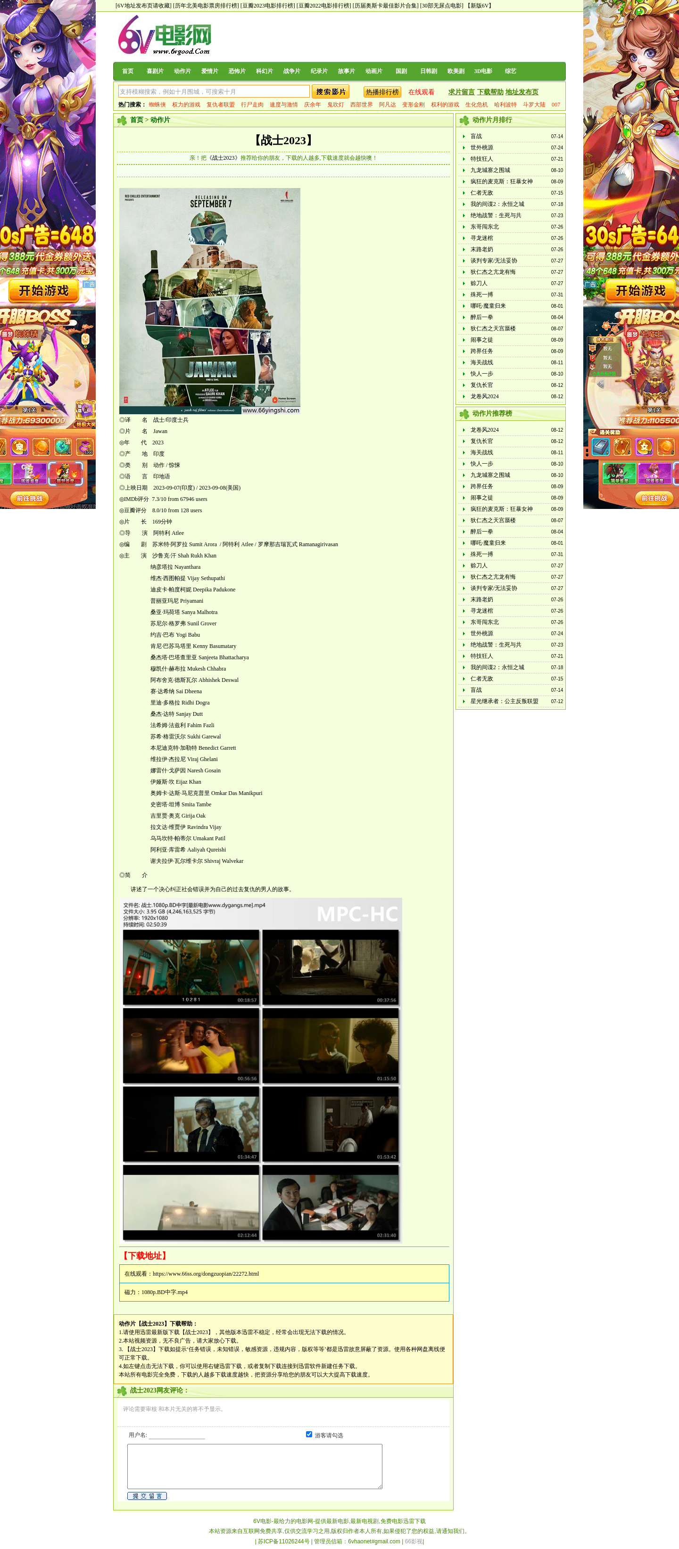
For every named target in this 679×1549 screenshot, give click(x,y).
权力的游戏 (186, 104)
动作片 (182, 71)
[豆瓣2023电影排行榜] (267, 5)
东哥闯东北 (485, 226)
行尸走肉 (252, 104)
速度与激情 (284, 104)
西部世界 (361, 104)
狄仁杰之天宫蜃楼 (493, 328)
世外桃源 (482, 147)
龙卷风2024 (485, 396)
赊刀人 (479, 283)
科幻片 (264, 71)
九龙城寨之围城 (490, 170)
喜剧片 (155, 71)
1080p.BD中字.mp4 (164, 1292)
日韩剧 (428, 71)
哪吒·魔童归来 (488, 306)
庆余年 (312, 104)
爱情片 (209, 71)
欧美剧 (455, 71)
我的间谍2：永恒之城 (497, 204)
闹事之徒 (482, 339)
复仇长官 (482, 385)
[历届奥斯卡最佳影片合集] (386, 5)
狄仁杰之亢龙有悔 (493, 272)
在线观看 (421, 92)
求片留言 (461, 92)
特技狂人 (482, 159)
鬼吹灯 (335, 104)
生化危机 (476, 104)
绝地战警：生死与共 (496, 215)
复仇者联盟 (221, 104)
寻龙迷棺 (482, 238)
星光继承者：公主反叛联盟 (504, 701)
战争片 (291, 71)
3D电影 (483, 71)
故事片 (346, 71)
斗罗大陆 (534, 104)
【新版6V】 (480, 5)
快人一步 (482, 373)
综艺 (510, 71)
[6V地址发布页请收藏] (144, 5)
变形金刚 (413, 104)
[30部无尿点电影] (442, 5)
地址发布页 (521, 92)
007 (556, 104)
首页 (127, 71)
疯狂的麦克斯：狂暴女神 (502, 181)
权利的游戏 (445, 104)
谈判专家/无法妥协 (494, 260)
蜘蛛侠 (157, 104)
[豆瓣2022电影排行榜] (324, 5)
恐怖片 (237, 71)
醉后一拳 (482, 317)
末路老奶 (482, 249)
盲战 (476, 136)
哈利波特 (505, 104)
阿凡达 (387, 104)
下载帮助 (490, 92)
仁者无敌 (482, 192)
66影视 (413, 1541)
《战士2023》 (223, 158)
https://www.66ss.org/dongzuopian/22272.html (206, 1273)
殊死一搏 (482, 294)
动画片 (373, 71)
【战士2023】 (283, 140)
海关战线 (482, 362)
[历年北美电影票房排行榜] (206, 5)
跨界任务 (482, 351)
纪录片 (319, 71)
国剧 (401, 71)
